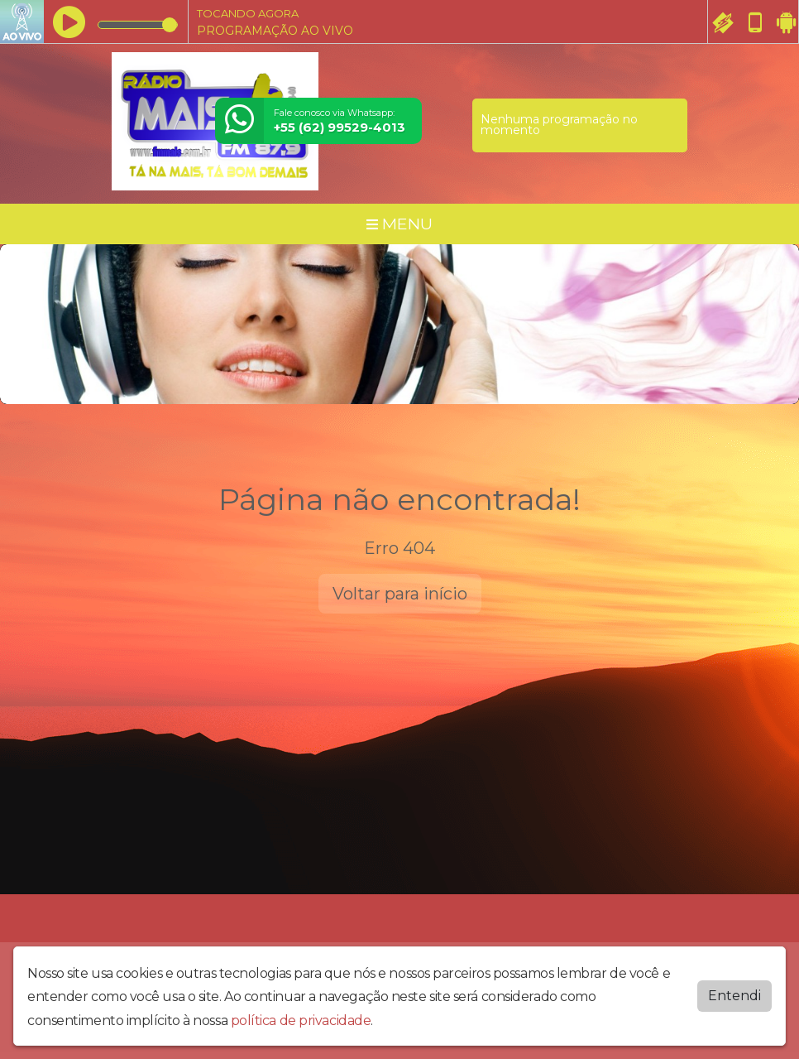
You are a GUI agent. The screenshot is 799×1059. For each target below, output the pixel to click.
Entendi (734, 996)
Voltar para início (400, 594)
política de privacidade (301, 1020)
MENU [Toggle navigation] (399, 223)
